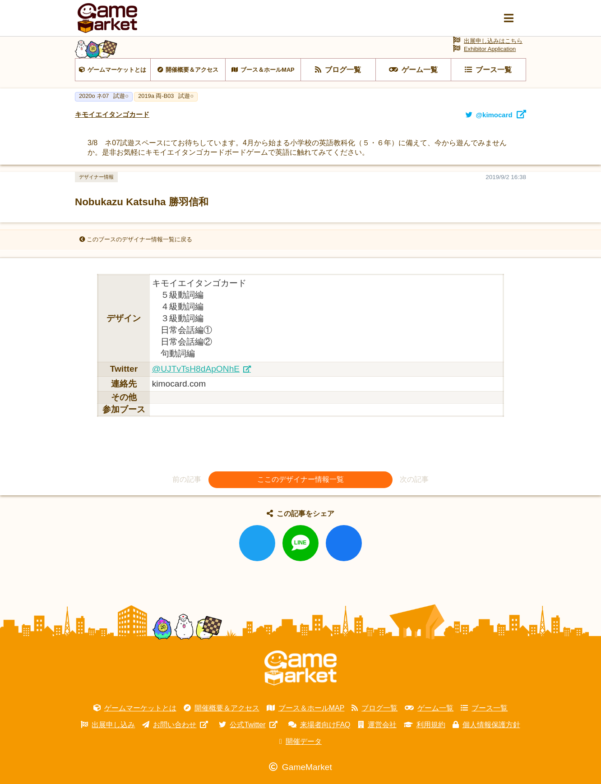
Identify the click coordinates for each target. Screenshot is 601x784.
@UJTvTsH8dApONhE (196, 369)
